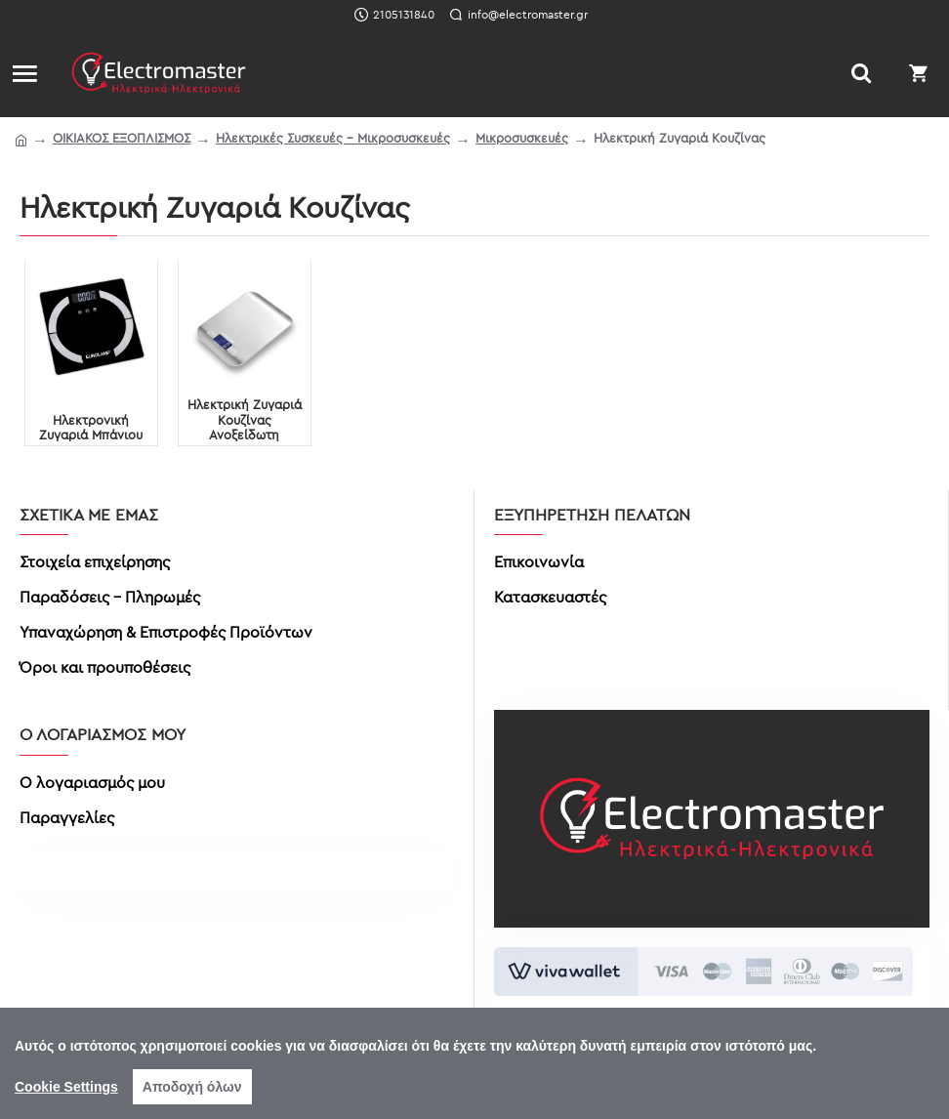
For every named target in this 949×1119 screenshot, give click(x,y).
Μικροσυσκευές (521, 137)
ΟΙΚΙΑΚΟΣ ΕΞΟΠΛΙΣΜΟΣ (121, 137)
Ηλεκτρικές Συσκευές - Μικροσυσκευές (333, 137)
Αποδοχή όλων (192, 1087)
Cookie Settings (66, 1087)
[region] (474, 1063)
